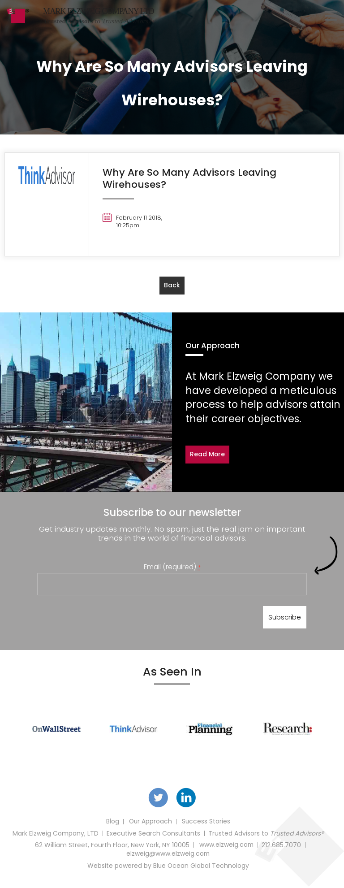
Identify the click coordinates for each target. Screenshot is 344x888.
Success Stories (206, 823)
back (172, 285)
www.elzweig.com (226, 846)
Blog (111, 823)
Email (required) (172, 566)
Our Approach (150, 823)
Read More (207, 454)
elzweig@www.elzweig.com (168, 855)
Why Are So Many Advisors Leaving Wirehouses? (190, 178)
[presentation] (106, 619)
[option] (56, 729)
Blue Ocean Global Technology (201, 867)
